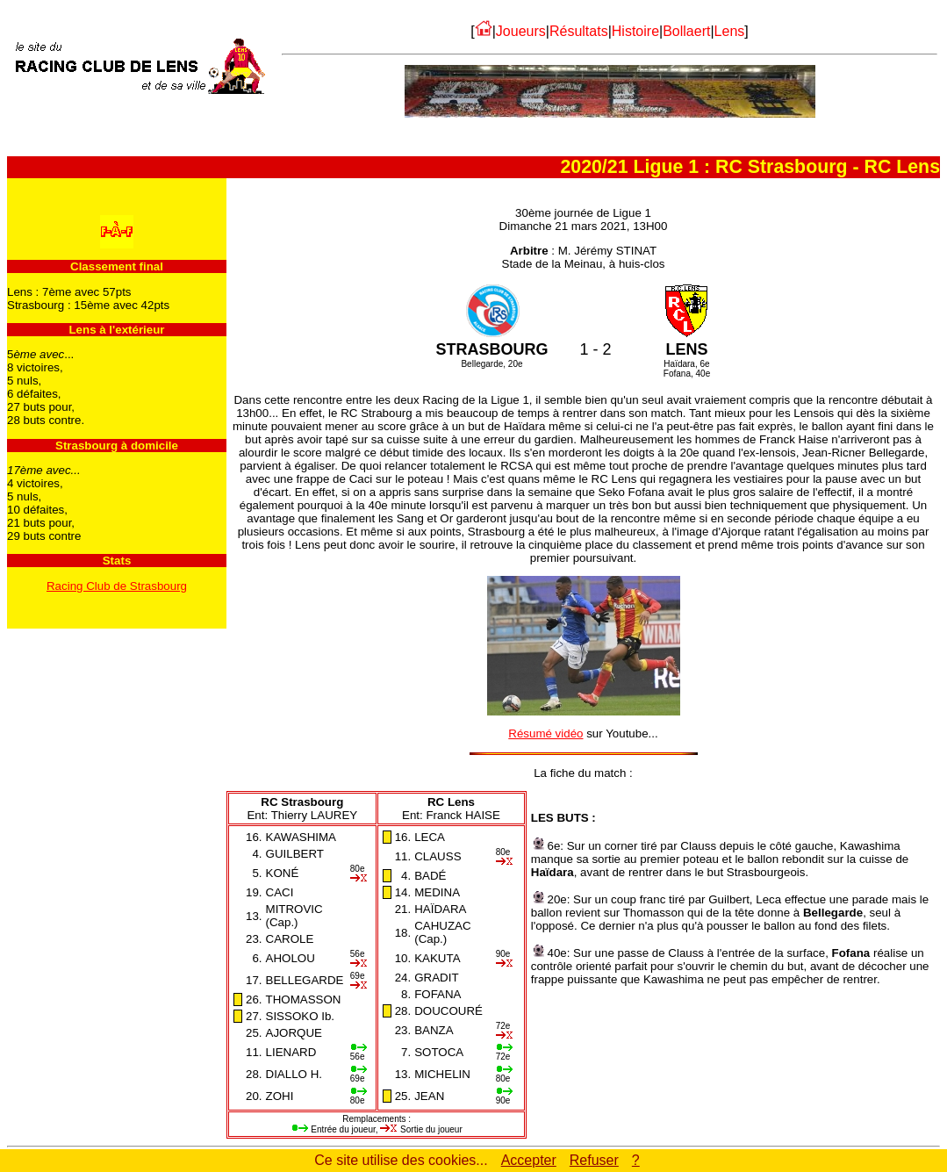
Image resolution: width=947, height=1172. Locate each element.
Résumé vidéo (545, 733)
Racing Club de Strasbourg (117, 586)
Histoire (635, 31)
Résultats (578, 31)
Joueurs (521, 31)
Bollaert (686, 31)
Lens (729, 31)
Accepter (528, 1160)
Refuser (594, 1160)
